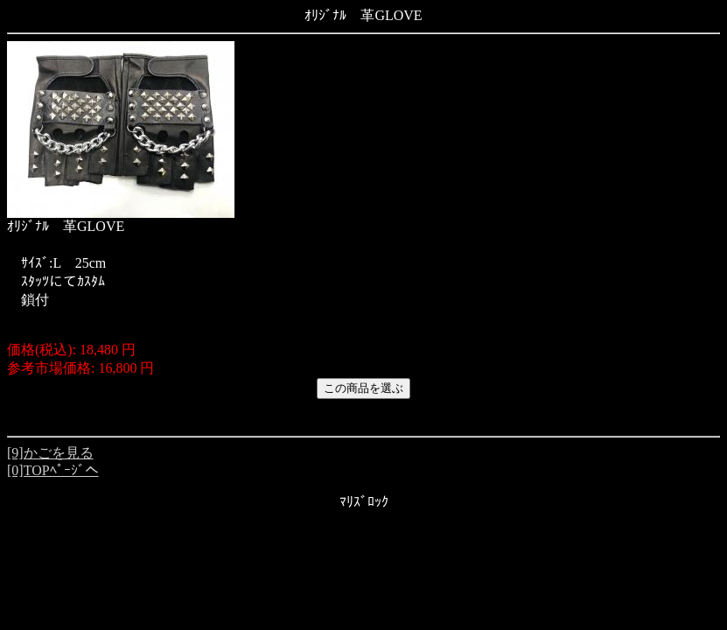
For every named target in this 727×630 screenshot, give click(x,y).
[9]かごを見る (50, 452)
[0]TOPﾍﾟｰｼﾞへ (53, 470)
